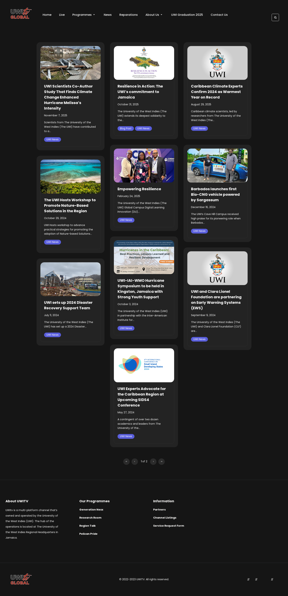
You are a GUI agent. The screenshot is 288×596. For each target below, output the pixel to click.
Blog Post (126, 128)
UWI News (52, 139)
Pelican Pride (88, 534)
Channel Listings (164, 518)
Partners (159, 509)
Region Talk (87, 526)
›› (161, 461)
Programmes (83, 15)
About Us (153, 15)
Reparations (128, 15)
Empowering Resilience (139, 189)
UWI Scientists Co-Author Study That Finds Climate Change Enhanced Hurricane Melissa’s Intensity (68, 97)
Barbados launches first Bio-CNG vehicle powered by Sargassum (215, 194)
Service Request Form (168, 526)
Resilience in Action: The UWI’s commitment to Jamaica (140, 92)
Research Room (90, 518)
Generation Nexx (91, 509)
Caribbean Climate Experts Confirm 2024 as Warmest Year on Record (217, 92)
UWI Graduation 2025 (187, 15)
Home (47, 15)
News (108, 15)
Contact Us (219, 15)
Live (62, 15)
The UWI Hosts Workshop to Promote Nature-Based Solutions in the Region (70, 205)
